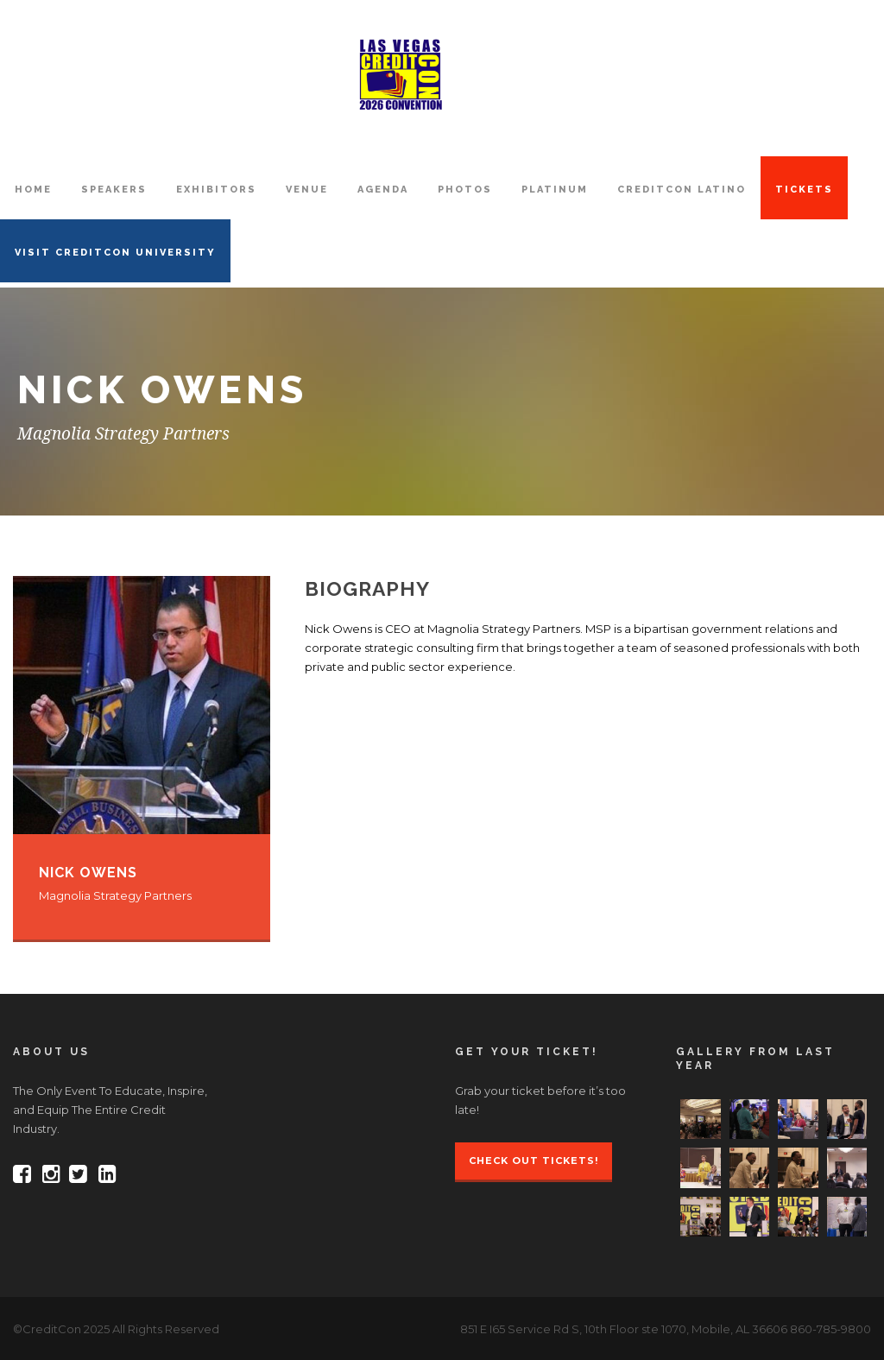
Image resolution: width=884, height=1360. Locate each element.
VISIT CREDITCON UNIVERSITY (115, 252)
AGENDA (382, 189)
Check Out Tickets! (533, 1160)
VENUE (307, 189)
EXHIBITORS (216, 189)
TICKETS (804, 189)
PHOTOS (465, 189)
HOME (33, 189)
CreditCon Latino (681, 189)
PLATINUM (554, 189)
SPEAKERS (114, 189)
